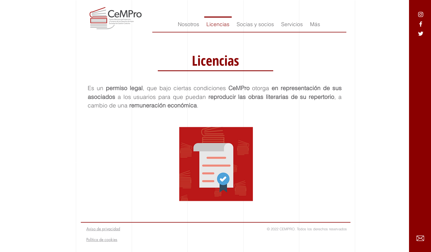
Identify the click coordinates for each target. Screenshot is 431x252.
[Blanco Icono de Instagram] (420, 14)
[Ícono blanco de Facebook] (420, 24)
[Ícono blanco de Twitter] (420, 33)
